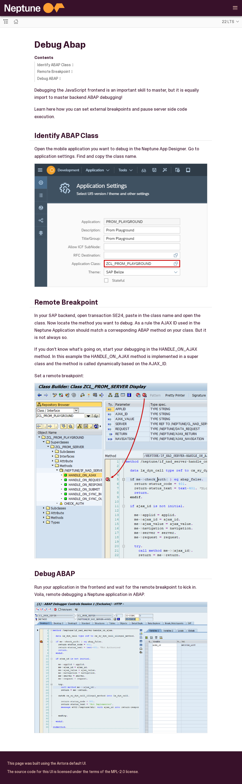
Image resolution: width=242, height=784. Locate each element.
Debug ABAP (47, 78)
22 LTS (228, 21)
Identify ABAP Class (54, 64)
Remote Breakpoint (53, 71)
